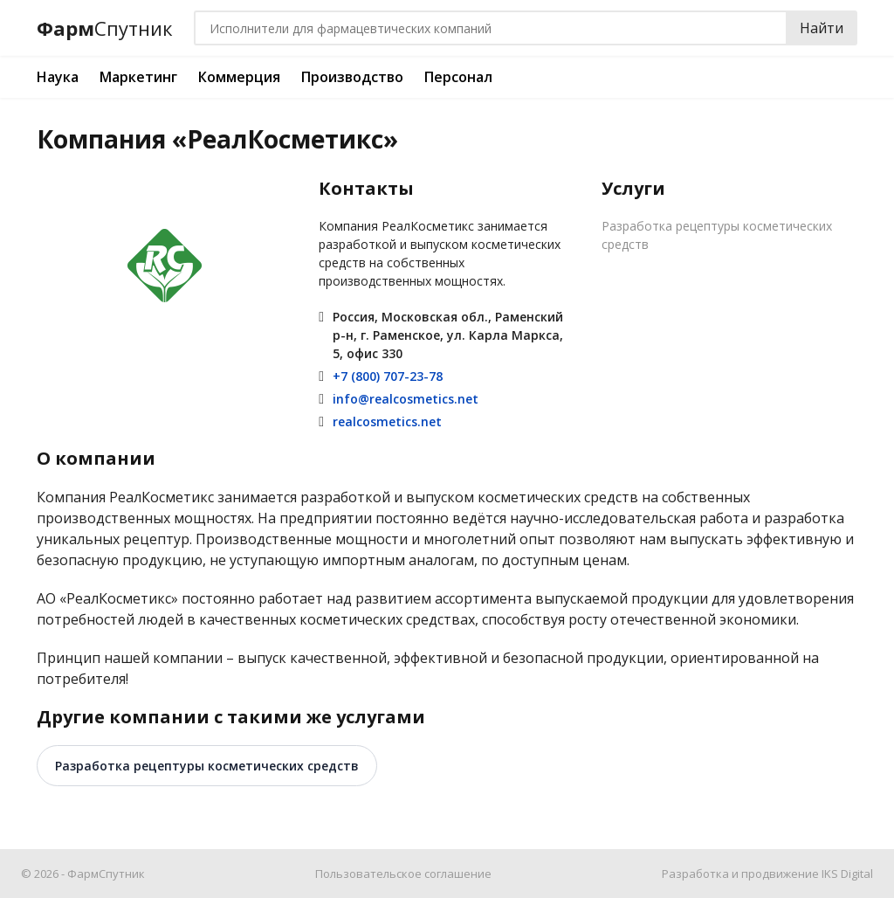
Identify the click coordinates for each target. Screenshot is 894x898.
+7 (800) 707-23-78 (388, 376)
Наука (58, 76)
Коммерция (239, 76)
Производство (352, 76)
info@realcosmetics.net (405, 398)
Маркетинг (138, 76)
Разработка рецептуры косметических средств (717, 235)
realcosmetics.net (387, 421)
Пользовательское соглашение (403, 873)
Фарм (105, 28)
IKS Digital (847, 873)
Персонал (458, 76)
